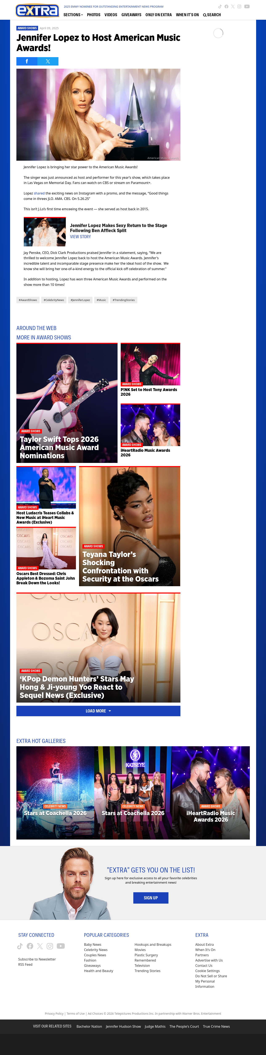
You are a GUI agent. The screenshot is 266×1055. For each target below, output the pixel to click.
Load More (98, 710)
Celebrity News (95, 949)
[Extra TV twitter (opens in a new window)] (233, 6)
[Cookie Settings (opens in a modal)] (207, 971)
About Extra (204, 944)
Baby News (92, 944)
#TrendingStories (124, 300)
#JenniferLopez (80, 300)
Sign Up (151, 897)
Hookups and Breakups (153, 944)
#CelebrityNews (54, 300)
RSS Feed (25, 964)
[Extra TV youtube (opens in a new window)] (247, 6)
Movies (140, 949)
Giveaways (92, 965)
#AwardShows (28, 300)
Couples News (95, 955)
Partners (202, 955)
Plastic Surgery (146, 955)
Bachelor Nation (89, 1026)
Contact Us (203, 965)
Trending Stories (147, 970)
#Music (101, 300)
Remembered (145, 960)
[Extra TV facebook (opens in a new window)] (226, 6)
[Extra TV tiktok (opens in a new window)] (220, 6)
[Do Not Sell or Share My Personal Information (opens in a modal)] (214, 981)
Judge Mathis (155, 1026)
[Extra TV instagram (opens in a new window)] (239, 6)
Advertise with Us (209, 960)
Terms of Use (76, 1014)
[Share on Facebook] (26, 61)
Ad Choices (95, 1014)
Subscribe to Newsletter (37, 959)
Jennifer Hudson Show (123, 1026)
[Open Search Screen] (212, 15)
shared (39, 193)
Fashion (90, 960)
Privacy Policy (54, 1014)
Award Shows (27, 28)
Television (142, 965)
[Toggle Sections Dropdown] (73, 15)
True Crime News (216, 1026)
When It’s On (205, 949)
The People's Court (184, 1026)
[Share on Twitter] (47, 61)
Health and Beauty (98, 970)
